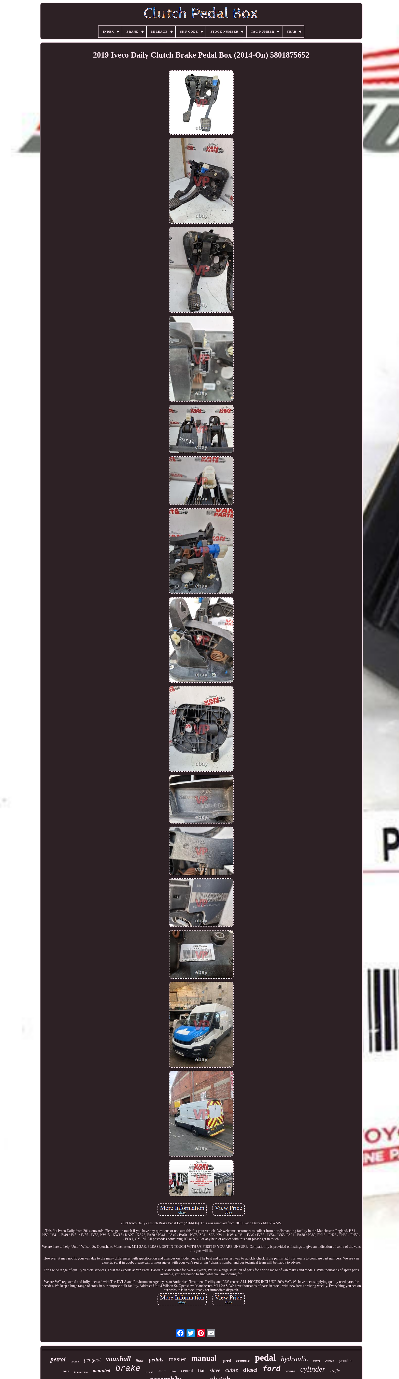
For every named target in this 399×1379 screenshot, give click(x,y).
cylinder (312, 1369)
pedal (265, 1358)
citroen (329, 1361)
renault (149, 1371)
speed (226, 1361)
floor (140, 1360)
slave (215, 1370)
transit (243, 1361)
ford (271, 1369)
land (162, 1371)
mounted (101, 1370)
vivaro (290, 1371)
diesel (250, 1370)
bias (173, 1371)
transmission (81, 1372)
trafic (335, 1370)
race (66, 1371)
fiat (201, 1370)
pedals (156, 1359)
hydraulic (294, 1359)
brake (127, 1368)
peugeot (92, 1360)
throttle (75, 1361)
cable (231, 1370)
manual (204, 1358)
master (177, 1359)
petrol (58, 1359)
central (187, 1370)
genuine (345, 1360)
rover (316, 1361)
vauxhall (118, 1359)
